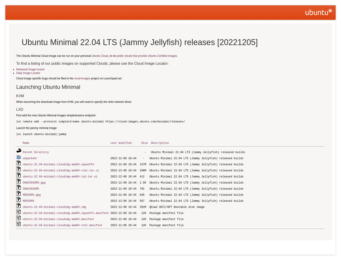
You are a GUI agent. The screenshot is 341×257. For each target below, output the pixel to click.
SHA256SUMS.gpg (34, 181)
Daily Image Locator (28, 73)
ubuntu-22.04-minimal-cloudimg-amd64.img (54, 205)
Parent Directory (36, 152)
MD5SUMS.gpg (32, 193)
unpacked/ (30, 158)
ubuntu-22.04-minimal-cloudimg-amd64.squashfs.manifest (66, 210)
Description (160, 143)
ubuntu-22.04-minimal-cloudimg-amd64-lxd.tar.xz (60, 175)
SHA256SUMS (31, 187)
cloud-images (82, 78)
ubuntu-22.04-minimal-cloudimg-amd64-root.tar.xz (61, 169)
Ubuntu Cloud (100, 55)
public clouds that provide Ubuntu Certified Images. (147, 55)
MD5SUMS (28, 199)
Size (144, 143)
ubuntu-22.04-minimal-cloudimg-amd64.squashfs (58, 163)
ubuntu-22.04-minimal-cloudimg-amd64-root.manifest (62, 222)
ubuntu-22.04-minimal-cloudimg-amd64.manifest (58, 216)
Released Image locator (30, 69)
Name (26, 143)
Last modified (121, 143)
